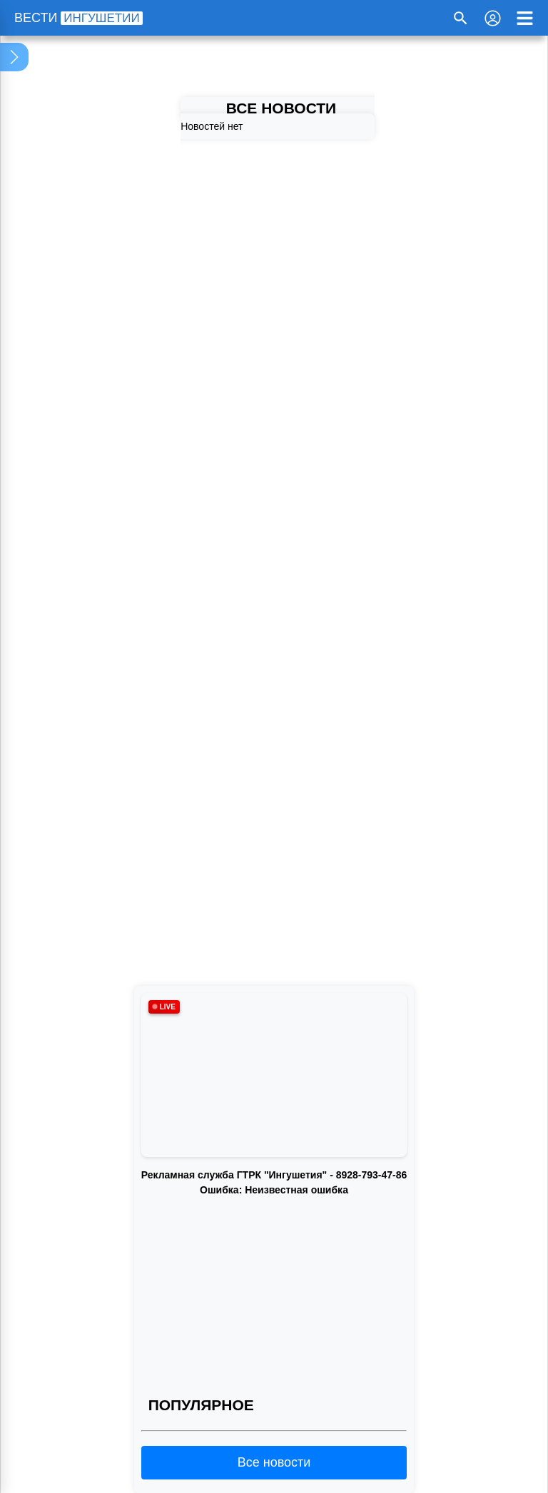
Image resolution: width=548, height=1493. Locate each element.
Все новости (274, 1462)
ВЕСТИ (78, 18)
